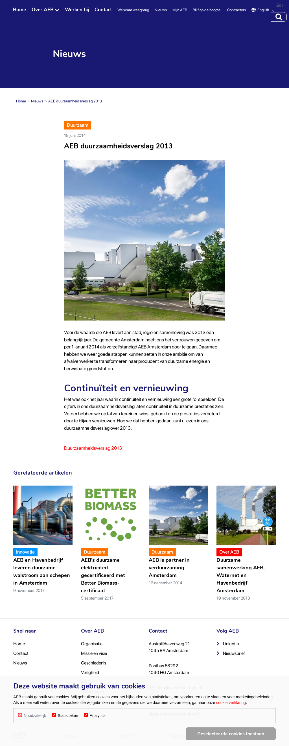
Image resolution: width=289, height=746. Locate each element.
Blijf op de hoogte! (207, 10)
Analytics (98, 715)
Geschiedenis (93, 663)
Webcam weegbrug (133, 10)
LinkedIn (227, 643)
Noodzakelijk (35, 715)
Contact (103, 9)
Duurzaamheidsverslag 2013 (93, 448)
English (260, 10)
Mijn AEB (179, 10)
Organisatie (91, 643)
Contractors (236, 10)
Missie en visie (94, 653)
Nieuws (161, 10)
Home (19, 9)
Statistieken (68, 715)
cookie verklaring (231, 702)
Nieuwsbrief (230, 653)
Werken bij (77, 9)
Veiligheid (90, 672)
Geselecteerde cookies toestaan (230, 734)
